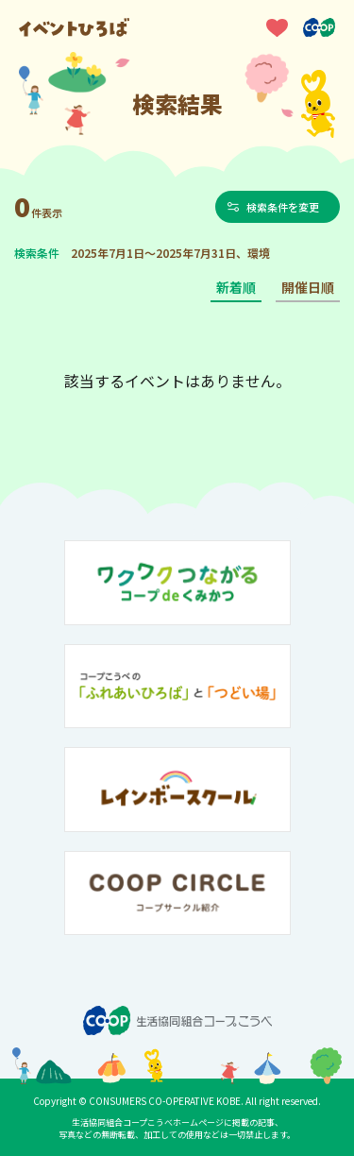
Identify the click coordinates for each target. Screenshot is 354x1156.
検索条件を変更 (282, 206)
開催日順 (307, 287)
